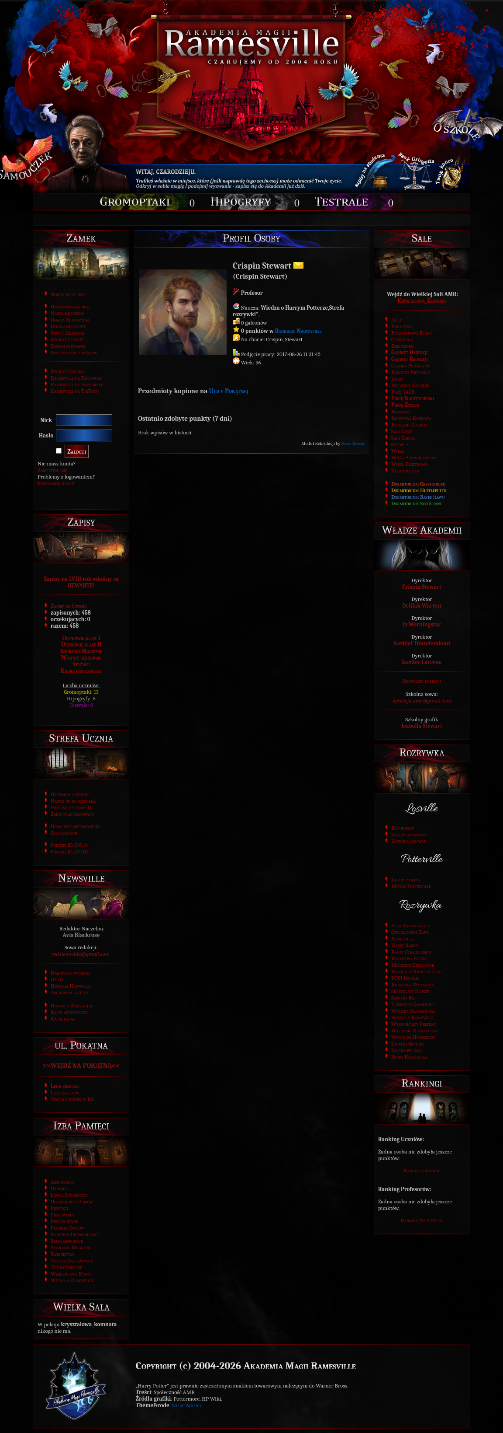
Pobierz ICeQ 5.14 (69, 845)
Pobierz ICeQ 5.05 (70, 851)
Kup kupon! (403, 828)
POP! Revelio (405, 978)
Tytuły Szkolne (66, 1267)
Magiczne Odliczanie (412, 964)
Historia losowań (409, 841)
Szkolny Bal (403, 997)
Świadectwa (63, 1254)
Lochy (397, 378)
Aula (396, 319)
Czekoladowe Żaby (409, 932)
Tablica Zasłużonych (72, 1260)
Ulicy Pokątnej (228, 391)
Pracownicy (62, 1214)
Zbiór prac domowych (72, 814)
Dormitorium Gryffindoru (418, 483)
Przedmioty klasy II (71, 807)
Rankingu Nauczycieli (298, 331)
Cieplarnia (402, 339)
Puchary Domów (67, 1227)
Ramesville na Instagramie (78, 384)
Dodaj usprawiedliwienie (75, 826)
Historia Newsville (70, 985)
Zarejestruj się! (53, 470)
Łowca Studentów (69, 1195)
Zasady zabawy (405, 879)
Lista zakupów (65, 1092)
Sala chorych (64, 832)
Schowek (400, 444)
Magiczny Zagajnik (410, 385)
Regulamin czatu (68, 326)
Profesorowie (64, 1221)
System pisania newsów (74, 352)
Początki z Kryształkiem (416, 971)
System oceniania (68, 346)
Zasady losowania (409, 834)
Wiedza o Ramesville (72, 1280)
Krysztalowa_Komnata (422, 300)
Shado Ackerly (353, 443)
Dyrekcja (60, 1188)
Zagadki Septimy (407, 1043)
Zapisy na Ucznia (69, 606)
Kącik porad (63, 1018)
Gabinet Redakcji (409, 359)
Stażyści (81, 664)
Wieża (397, 450)
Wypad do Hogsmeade (413, 1037)
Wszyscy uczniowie (81, 657)
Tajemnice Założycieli (413, 1004)
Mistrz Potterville (411, 886)
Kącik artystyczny (69, 1012)
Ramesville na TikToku (75, 391)
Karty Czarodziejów (411, 951)
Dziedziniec (402, 346)
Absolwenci (62, 1181)
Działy (57, 979)
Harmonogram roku (71, 306)
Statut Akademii (67, 332)
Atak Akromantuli (410, 925)
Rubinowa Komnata (411, 418)
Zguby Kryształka (409, 1056)
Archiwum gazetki (69, 992)
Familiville (402, 938)
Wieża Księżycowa (409, 464)
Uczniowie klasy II (81, 644)
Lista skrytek (65, 1086)
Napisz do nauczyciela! (73, 800)
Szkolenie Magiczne (81, 651)
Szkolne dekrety (67, 339)
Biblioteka (402, 326)
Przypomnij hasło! (56, 483)
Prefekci (59, 1208)
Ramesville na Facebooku (77, 377)
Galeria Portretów (411, 365)
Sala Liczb (401, 431)
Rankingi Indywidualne (75, 1234)
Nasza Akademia (67, 313)
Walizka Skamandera (413, 1010)
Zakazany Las (405, 470)
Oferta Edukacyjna (70, 319)
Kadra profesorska (81, 671)
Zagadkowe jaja (406, 1050)
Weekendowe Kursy (71, 1273)
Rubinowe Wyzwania (412, 984)
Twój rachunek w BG (72, 1099)
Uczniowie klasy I (81, 638)
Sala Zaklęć (403, 437)
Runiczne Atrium (409, 424)
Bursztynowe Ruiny (411, 332)
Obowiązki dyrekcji (422, 681)
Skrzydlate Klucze (410, 991)
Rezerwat (400, 411)
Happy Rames (404, 945)
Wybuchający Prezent (413, 1024)
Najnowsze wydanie (70, 972)
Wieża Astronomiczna (413, 457)
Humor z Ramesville (72, 1005)
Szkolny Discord (67, 371)
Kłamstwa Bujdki (409, 958)
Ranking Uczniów (422, 1170)
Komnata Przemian (410, 372)
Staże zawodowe (67, 1240)
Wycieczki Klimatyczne (414, 1030)
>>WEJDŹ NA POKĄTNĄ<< (81, 1066)
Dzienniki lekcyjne (69, 794)
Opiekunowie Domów (72, 1201)
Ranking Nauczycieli (422, 1220)
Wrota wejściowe (68, 294)
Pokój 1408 (402, 391)
